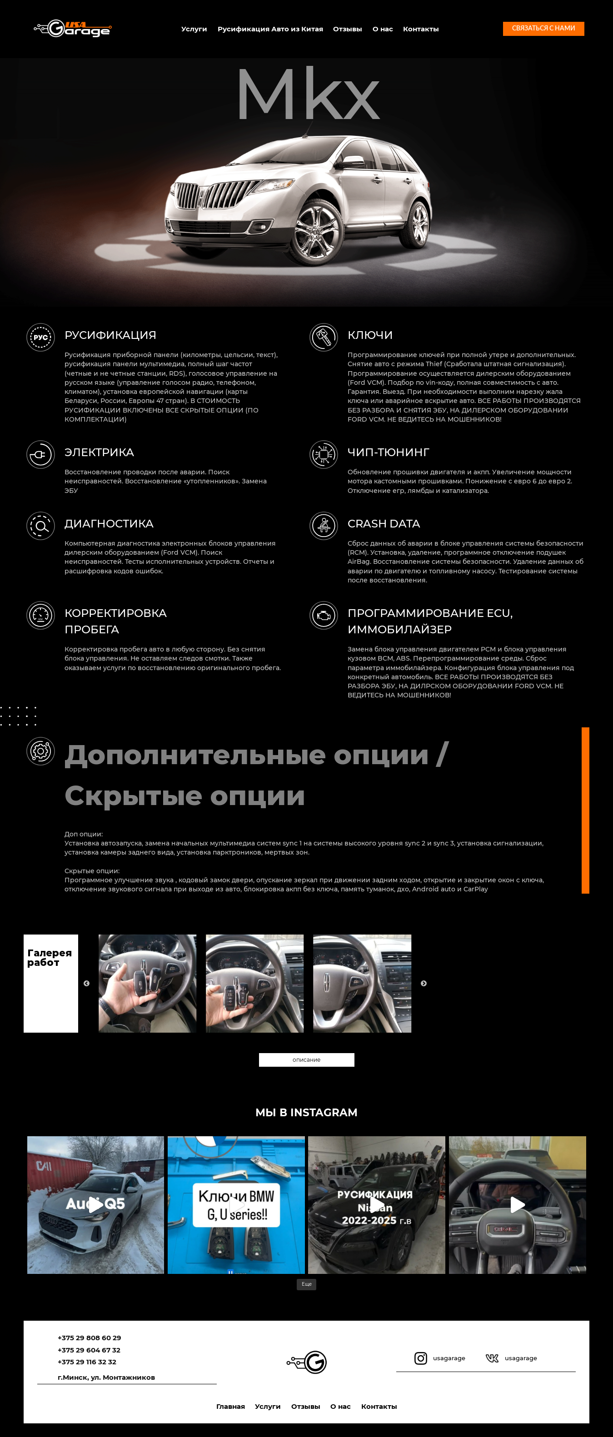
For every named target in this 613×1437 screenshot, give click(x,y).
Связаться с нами (543, 28)
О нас (383, 28)
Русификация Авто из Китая (270, 28)
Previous (86, 983)
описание (306, 1059)
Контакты (421, 28)
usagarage (449, 1358)
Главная (230, 1406)
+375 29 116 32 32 (87, 1361)
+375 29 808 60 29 (89, 1337)
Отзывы (347, 28)
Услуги (194, 28)
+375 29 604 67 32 (89, 1350)
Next (423, 983)
